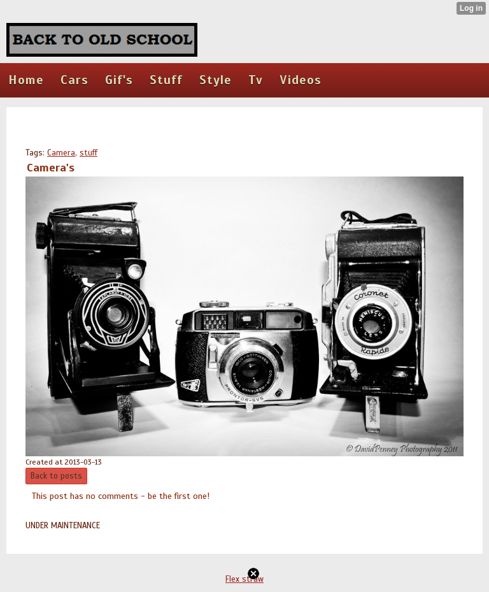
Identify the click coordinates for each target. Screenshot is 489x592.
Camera (61, 153)
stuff (88, 153)
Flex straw (244, 579)
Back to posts (56, 476)
